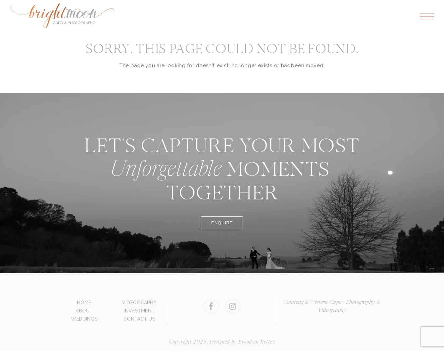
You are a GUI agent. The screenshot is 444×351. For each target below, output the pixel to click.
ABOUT (84, 310)
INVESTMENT (139, 310)
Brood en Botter (256, 342)
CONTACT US (139, 319)
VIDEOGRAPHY (139, 302)
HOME (84, 302)
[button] (427, 16)
